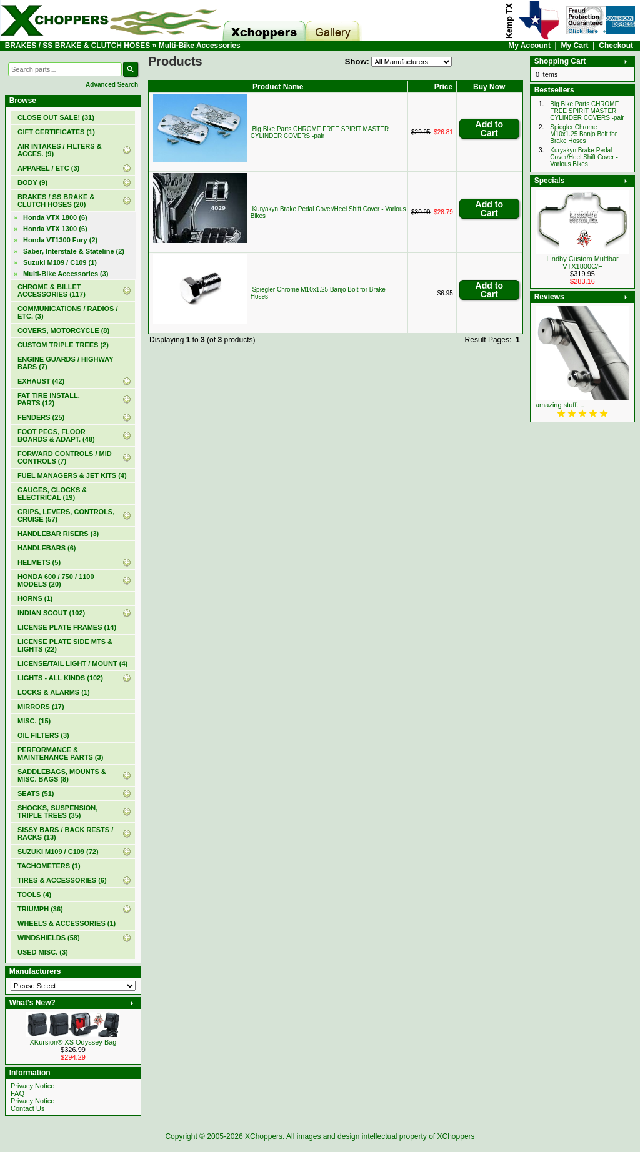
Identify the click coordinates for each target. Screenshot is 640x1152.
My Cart (575, 45)
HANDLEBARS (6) (47, 548)
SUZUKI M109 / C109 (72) (58, 851)
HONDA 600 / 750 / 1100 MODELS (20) (56, 580)
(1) (56, 132)
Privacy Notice (32, 1086)
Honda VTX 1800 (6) (55, 217)
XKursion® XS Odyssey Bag (73, 1042)
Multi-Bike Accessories (200, 45)
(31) (56, 117)
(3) (66, 273)
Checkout (616, 45)
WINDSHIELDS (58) (49, 937)
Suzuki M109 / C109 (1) (60, 262)
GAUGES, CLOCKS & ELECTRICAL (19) (52, 493)
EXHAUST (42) (41, 381)
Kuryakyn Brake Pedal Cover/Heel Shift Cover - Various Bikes (584, 157)
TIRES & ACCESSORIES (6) (62, 880)
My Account (529, 45)
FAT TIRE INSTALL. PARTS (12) (49, 399)
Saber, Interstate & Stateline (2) (73, 251)
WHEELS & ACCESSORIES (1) (67, 923)
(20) (56, 200)
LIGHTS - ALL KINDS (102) (60, 678)
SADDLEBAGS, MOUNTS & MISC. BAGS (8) (62, 775)
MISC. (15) (34, 721)
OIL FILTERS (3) (43, 735)
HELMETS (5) (39, 562)
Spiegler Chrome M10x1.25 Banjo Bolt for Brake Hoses (583, 134)
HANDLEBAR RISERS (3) (58, 533)
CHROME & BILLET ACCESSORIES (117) (52, 290)
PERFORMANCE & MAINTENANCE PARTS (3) (60, 753)
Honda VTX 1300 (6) (55, 228)
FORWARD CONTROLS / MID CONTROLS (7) (65, 457)
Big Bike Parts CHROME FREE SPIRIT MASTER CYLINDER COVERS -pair (320, 132)
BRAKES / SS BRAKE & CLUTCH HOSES (78, 45)
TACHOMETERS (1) (49, 866)
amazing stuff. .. (560, 405)
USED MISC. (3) (43, 952)
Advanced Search (112, 84)
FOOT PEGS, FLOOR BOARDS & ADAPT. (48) (56, 435)
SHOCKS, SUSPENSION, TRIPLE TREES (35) (58, 811)
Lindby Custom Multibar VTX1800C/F (582, 262)
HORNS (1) (35, 598)
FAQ (17, 1093)
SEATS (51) (36, 793)
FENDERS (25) (41, 417)
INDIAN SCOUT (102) (51, 613)
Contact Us (27, 1108)
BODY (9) (33, 182)
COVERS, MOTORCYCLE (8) (63, 330)
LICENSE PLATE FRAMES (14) (67, 627)
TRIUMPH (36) (40, 909)
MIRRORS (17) (41, 706)
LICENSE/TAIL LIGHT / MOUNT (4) (73, 663)
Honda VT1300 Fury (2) (60, 240)
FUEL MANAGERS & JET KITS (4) (72, 475)
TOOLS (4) (34, 894)
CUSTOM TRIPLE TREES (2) (63, 345)
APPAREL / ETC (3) (48, 168)
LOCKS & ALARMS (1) (54, 692)
